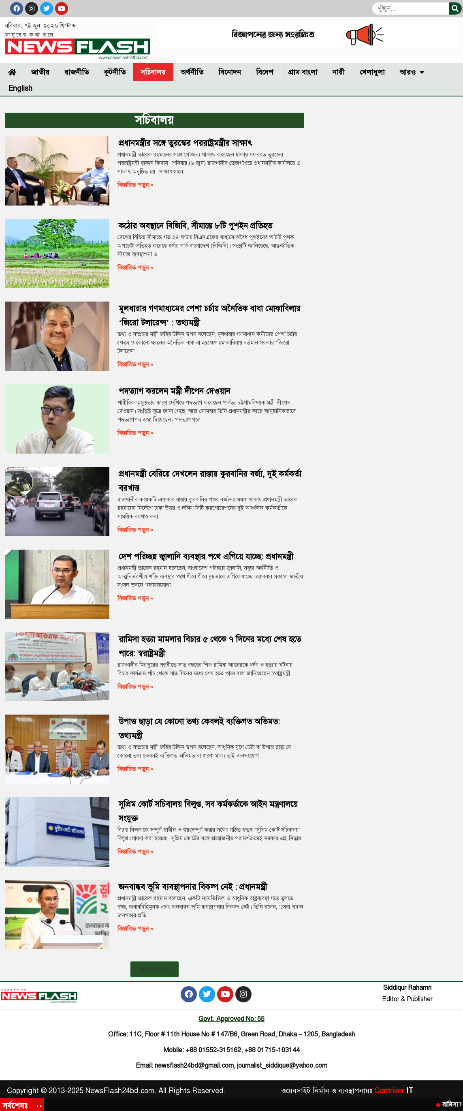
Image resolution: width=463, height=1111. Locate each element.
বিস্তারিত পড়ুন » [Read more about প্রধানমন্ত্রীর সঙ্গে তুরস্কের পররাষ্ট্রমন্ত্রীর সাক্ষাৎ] (135, 184)
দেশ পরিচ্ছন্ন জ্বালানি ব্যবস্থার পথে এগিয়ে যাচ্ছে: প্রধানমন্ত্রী (206, 557)
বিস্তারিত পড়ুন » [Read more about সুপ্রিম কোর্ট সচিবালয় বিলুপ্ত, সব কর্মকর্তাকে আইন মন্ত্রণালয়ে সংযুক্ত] (135, 851)
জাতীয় (40, 72)
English (20, 88)
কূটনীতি (115, 72)
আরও (412, 72)
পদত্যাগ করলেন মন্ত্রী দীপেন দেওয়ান (174, 391)
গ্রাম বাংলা (303, 72)
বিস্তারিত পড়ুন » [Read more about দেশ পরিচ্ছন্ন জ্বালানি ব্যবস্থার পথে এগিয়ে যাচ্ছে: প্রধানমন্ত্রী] (135, 598)
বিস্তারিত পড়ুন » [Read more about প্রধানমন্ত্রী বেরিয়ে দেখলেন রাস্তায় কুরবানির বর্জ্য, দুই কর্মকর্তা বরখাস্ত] (135, 529)
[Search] (455, 8)
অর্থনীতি (192, 72)
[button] (154, 969)
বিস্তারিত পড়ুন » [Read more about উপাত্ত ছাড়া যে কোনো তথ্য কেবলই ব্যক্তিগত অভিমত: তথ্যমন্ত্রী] (135, 769)
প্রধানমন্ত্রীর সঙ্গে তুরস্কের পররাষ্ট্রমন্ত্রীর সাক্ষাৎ (185, 143)
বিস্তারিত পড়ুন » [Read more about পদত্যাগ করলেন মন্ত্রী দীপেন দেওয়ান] (135, 433)
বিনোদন (229, 72)
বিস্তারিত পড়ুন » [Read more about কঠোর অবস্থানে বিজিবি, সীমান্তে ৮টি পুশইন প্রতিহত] (135, 267)
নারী (339, 72)
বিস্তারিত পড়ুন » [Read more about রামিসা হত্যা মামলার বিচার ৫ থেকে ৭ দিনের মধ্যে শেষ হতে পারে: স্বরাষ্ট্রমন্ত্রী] (135, 686)
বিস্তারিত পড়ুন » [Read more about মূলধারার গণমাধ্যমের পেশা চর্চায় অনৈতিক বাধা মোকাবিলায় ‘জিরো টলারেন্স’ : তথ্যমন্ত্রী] (135, 364)
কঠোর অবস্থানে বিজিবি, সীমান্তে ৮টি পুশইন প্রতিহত (195, 226)
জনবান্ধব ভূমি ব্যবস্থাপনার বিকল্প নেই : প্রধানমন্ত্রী (193, 887)
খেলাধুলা (372, 72)
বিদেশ (264, 72)
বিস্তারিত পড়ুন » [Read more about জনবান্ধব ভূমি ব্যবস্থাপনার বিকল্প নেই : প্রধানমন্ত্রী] (135, 928)
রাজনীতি (76, 72)
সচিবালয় (153, 72)
